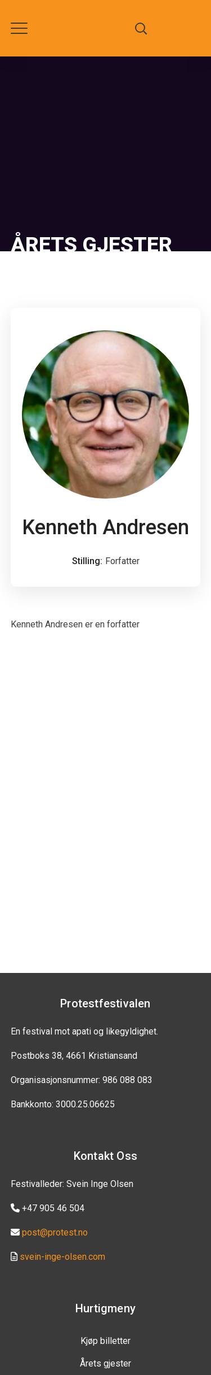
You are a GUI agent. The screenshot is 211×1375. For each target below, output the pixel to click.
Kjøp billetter (105, 1340)
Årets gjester (105, 1363)
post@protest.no (55, 1232)
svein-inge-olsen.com (62, 1256)
